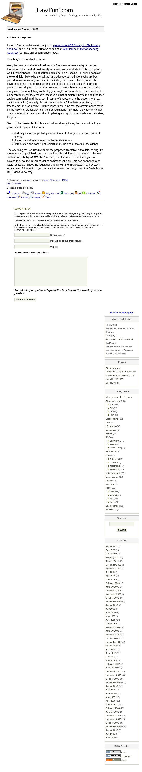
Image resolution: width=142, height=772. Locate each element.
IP (107, 442)
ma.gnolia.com (50, 193)
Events (109, 439)
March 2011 (111, 559)
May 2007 (110, 662)
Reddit (35, 193)
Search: (122, 523)
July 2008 (110, 614)
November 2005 (113, 724)
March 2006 (111, 710)
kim (28, 180)
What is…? (111, 515)
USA (112, 420)
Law (108, 461)
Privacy (109, 486)
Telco (112, 507)
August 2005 (112, 735)
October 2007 (112, 644)
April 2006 (111, 706)
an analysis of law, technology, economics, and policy (73, 15)
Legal (134, 3)
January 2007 (112, 673)
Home (116, 3)
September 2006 (114, 688)
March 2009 (111, 585)
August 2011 (112, 552)
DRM (65, 180)
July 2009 (110, 577)
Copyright (55, 180)
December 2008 (113, 596)
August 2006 (112, 691)
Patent (113, 450)
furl (78, 193)
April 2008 (111, 625)
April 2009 (111, 581)
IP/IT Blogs (111, 457)
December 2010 (113, 570)
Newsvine (66, 193)
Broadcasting (112, 424)
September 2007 (114, 647)
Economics (111, 435)
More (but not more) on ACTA (120, 381)
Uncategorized (113, 511)
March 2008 (111, 629)
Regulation (115, 475)
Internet (113, 500)
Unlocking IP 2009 (114, 384)
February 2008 (113, 633)
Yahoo (46, 197)
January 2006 (112, 717)
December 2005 (113, 721)
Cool (108, 428)
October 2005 (112, 728)
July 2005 (110, 739)
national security (113, 478)
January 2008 (112, 636)
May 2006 (110, 702)
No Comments (14, 183)
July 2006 (110, 695)
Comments (119, 762)
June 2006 (111, 699)
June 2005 (111, 743)
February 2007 (113, 669)
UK (111, 417)
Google (35, 197)
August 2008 (112, 610)
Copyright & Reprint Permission (121, 377)
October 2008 (112, 603)
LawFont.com (54, 10)
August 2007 (112, 651)
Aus (46, 180)
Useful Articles (112, 388)
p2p (111, 504)
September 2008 (114, 607)
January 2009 (112, 592)
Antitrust (114, 464)
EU (111, 413)
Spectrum (110, 490)
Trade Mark (115, 453)
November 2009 (113, 574)
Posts (116, 758)
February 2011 (113, 563)
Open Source (112, 482)
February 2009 (113, 588)
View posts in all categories (119, 402)
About (125, 3)
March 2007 (111, 666)
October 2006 (112, 684)
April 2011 (111, 555)
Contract (114, 468)
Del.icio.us (13, 193)
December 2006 (113, 677)
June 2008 (111, 618)
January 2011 (112, 566)
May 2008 (110, 621)
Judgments (115, 471)
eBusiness (111, 431)
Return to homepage (121, 318)
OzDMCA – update (19, 37)
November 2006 (113, 680)
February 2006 (113, 713)
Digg (25, 193)
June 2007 (111, 658)
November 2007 (113, 640)
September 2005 (114, 732)
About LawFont (113, 373)
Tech (108, 493)
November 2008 (113, 599)
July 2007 (110, 655)
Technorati (88, 193)
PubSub (23, 197)
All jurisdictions (113, 406)
